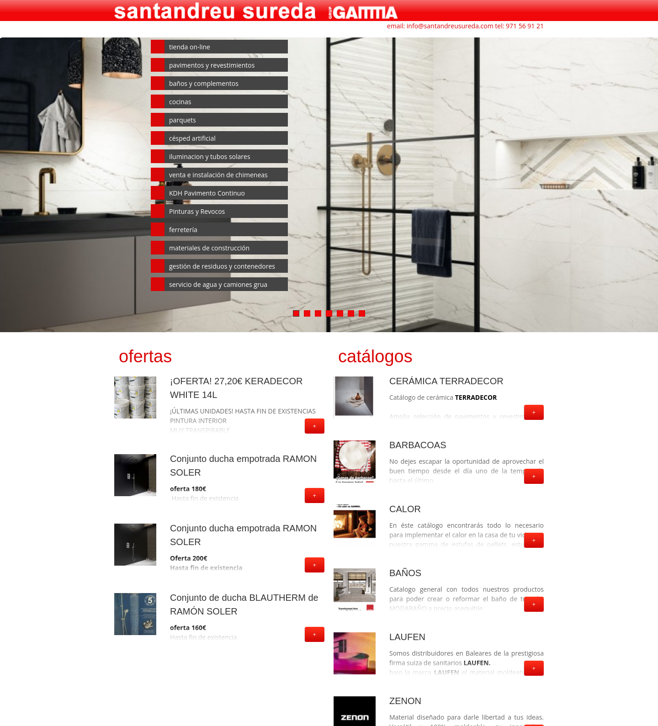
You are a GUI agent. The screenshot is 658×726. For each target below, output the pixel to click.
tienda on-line (189, 46)
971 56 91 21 (525, 25)
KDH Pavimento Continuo (207, 193)
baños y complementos (204, 83)
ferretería (183, 229)
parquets (182, 120)
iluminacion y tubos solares (209, 156)
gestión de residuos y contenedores (222, 266)
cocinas (180, 101)
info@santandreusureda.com (450, 25)
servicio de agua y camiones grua (218, 284)
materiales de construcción (209, 248)
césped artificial (192, 138)
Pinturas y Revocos (197, 211)
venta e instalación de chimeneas (218, 174)
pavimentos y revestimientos (212, 65)
